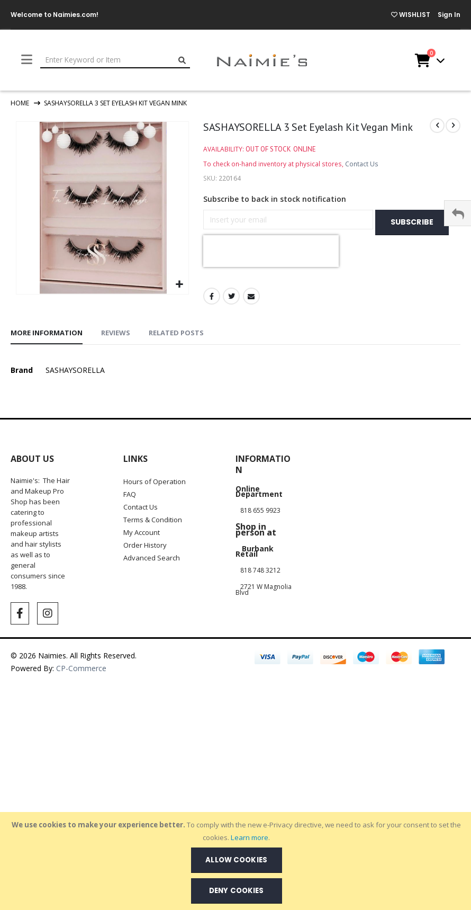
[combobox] (115, 60)
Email (251, 264)
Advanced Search (151, 547)
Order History (145, 534)
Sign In (449, 14)
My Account (141, 522)
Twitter (231, 264)
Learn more (249, 837)
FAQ (129, 483)
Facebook (211, 264)
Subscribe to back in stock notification (274, 199)
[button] (179, 284)
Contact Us (361, 163)
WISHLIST (410, 14)
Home (20, 103)
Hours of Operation (154, 471)
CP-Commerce (82, 658)
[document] (236, 861)
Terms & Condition (152, 509)
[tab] (47, 323)
